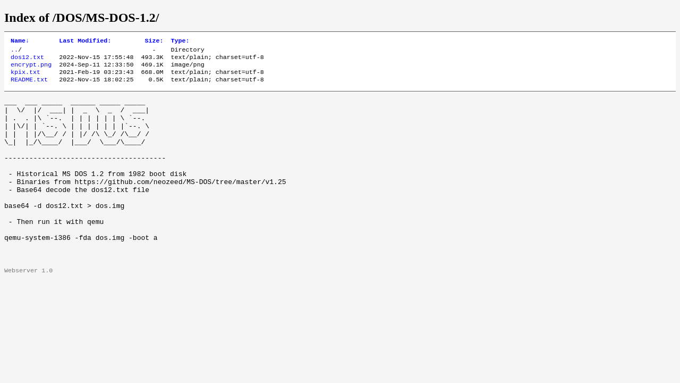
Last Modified (85, 41)
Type (180, 41)
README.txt (29, 85)
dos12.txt (27, 60)
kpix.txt (25, 77)
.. (14, 51)
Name (20, 41)
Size (153, 41)
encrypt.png (31, 68)
